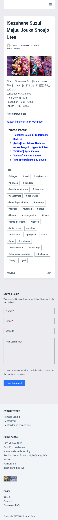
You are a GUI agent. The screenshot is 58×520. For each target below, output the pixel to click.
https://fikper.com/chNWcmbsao (25, 121)
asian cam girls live (14, 467)
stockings (34, 247)
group (40, 209)
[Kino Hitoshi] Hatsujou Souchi (30, 159)
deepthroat (14, 196)
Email (9, 321)
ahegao (12, 176)
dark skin (38, 189)
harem (12, 215)
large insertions (16, 222)
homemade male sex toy (17, 451)
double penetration (18, 202)
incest (45, 215)
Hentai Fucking (12, 416)
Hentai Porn (10, 421)
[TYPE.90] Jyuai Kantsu (26, 151)
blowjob (13, 183)
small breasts (15, 247)
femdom (39, 202)
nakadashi (14, 234)
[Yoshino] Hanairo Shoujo (27, 155)
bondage (28, 183)
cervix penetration (18, 189)
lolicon (34, 222)
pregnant (30, 234)
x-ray (11, 260)
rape (44, 234)
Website (10, 331)
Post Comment (14, 383)
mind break (14, 228)
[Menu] (50, 4)
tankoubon (42, 254)
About (7, 497)
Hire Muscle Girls (13, 443)
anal (25, 176)
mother (30, 228)
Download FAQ (12, 505)
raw (11, 241)
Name (10, 311)
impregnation (29, 215)
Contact (8, 501)
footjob (12, 209)
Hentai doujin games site (17, 425)
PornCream (10, 463)
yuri (23, 260)
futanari (27, 209)
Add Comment (14, 342)
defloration (32, 196)
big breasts (40, 176)
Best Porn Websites (14, 447)
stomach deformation (19, 254)
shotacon (24, 241)
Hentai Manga (13, 49)
